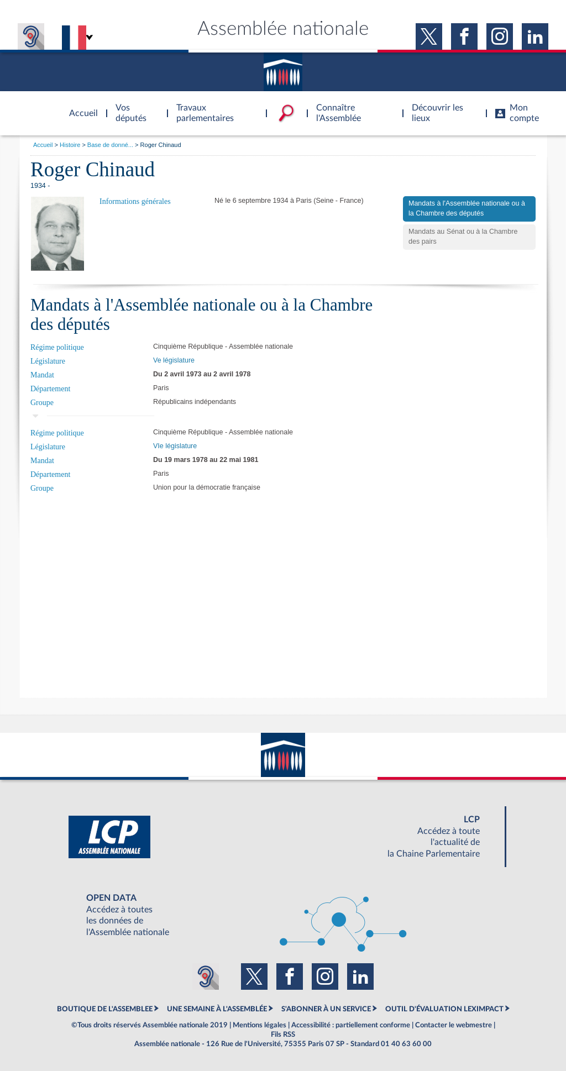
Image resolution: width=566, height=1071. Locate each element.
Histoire (70, 144)
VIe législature (175, 446)
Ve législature (174, 360)
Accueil (43, 144)
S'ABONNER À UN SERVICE (326, 1009)
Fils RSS (283, 1034)
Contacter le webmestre (453, 1025)
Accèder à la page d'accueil (79, 107)
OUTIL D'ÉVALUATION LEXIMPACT (444, 1009)
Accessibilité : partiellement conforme (350, 1025)
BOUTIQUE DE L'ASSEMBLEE (105, 1009)
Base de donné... (110, 144)
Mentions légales (259, 1025)
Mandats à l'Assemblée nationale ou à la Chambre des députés (466, 208)
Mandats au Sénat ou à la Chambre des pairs (462, 236)
